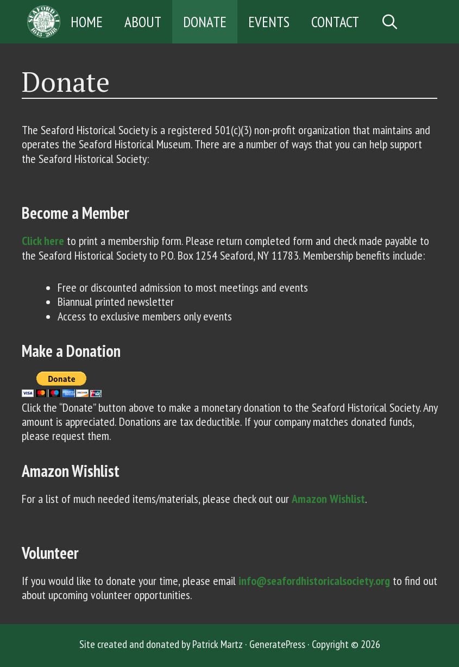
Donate (205, 21)
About (142, 21)
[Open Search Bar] (390, 21)
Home (87, 21)
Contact (335, 21)
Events (269, 21)
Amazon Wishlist (328, 498)
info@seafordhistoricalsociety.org (314, 580)
